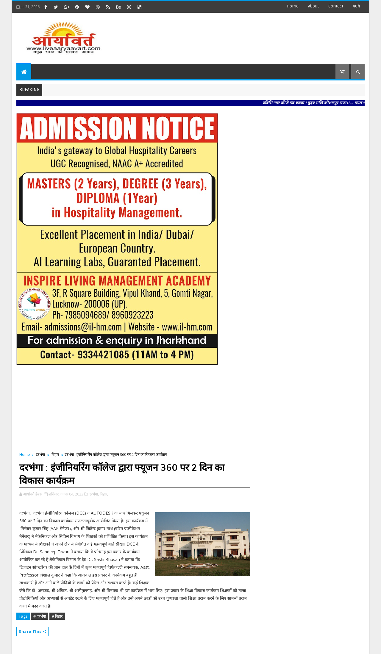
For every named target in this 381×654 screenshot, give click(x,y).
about (313, 6)
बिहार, (104, 494)
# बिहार (57, 616)
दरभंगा (40, 454)
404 (356, 6)
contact (335, 6)
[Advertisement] (255, 35)
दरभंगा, (94, 494)
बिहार (55, 454)
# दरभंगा (39, 616)
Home (293, 6)
